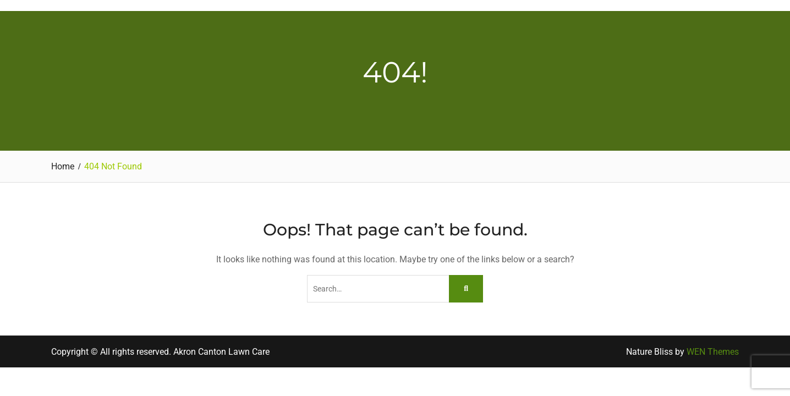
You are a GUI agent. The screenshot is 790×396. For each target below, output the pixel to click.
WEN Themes (713, 351)
